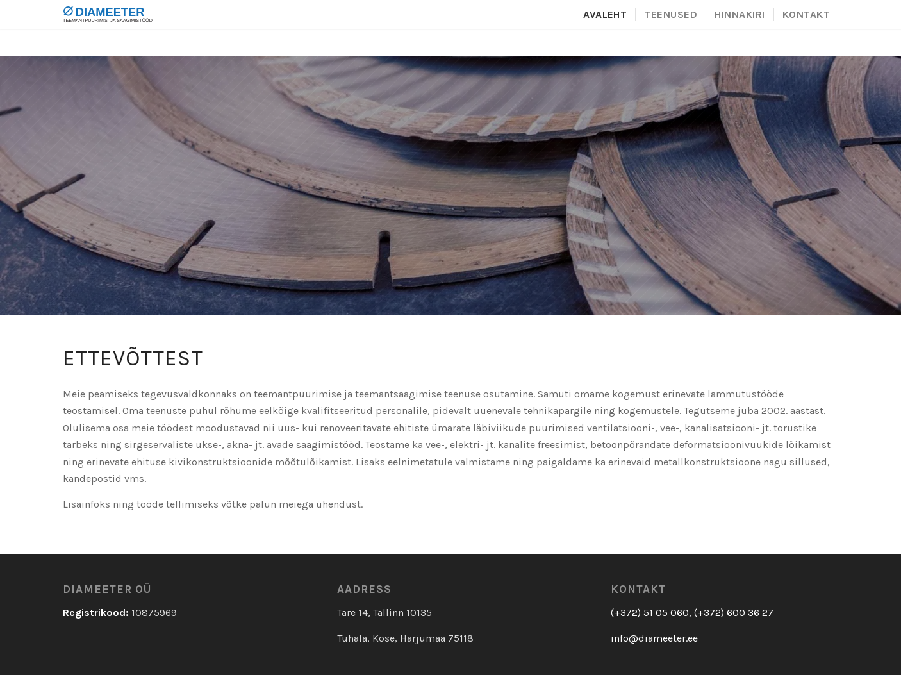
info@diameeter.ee (654, 638)
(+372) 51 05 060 (650, 612)
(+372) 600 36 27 (733, 612)
